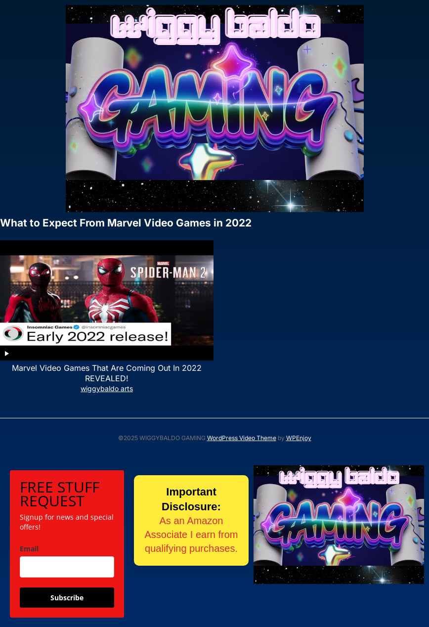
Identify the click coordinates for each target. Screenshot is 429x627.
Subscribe (67, 597)
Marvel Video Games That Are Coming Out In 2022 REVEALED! (107, 373)
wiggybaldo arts (107, 388)
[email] (67, 567)
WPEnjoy (298, 438)
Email (29, 548)
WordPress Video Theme (241, 438)
